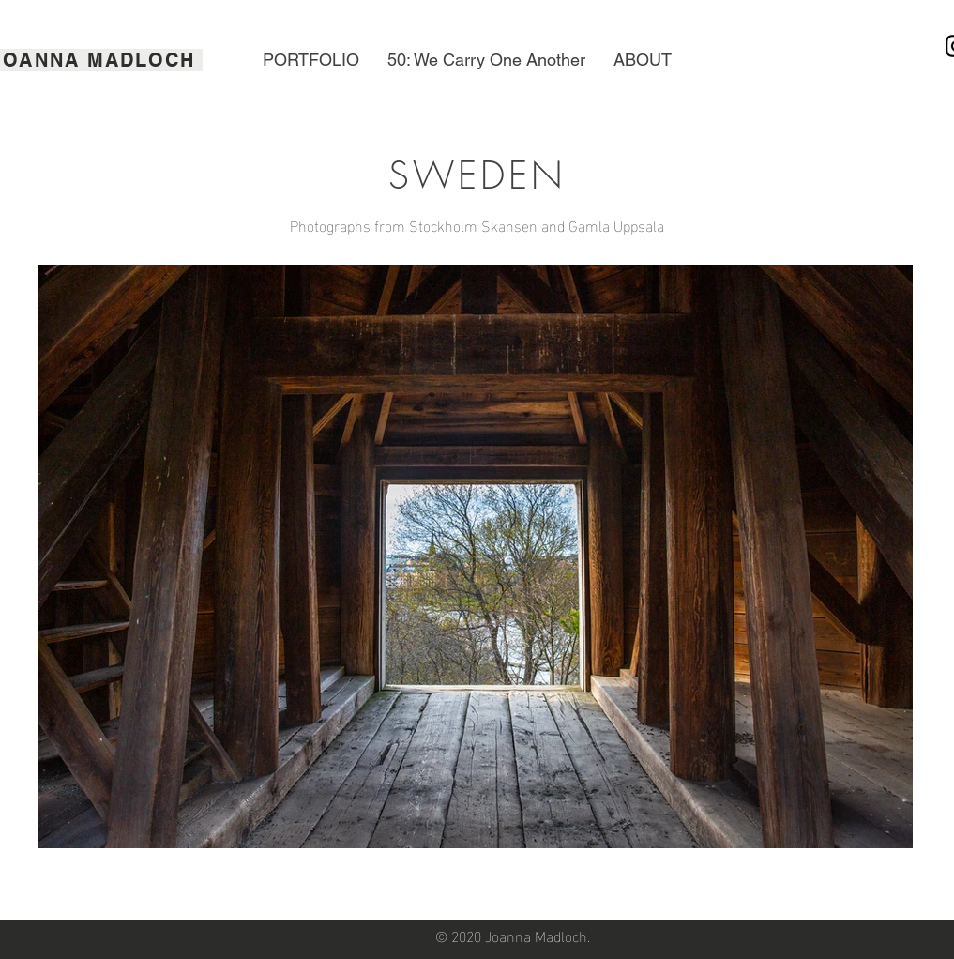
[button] (311, 60)
